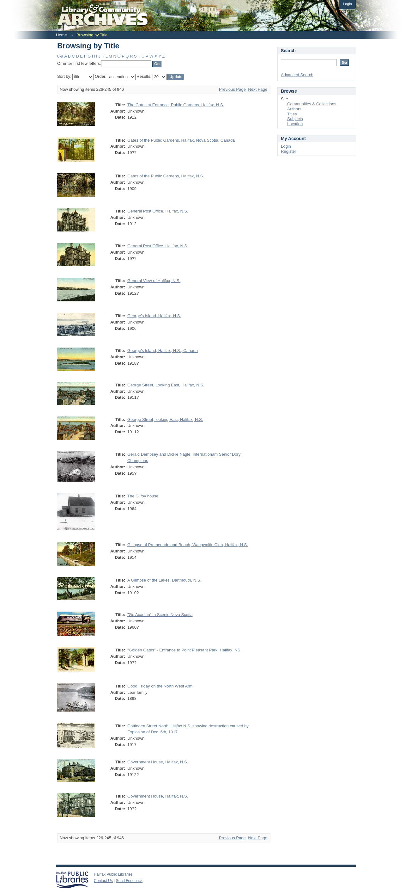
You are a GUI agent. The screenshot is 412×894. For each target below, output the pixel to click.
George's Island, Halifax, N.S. (154, 315)
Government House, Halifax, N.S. (157, 762)
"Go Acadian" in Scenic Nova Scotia (160, 614)
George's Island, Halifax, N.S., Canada (162, 350)
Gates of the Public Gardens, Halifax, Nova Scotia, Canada (181, 140)
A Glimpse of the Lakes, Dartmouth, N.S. (164, 580)
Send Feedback (129, 881)
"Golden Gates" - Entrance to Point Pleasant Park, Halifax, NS (183, 650)
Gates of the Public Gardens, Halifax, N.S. (165, 176)
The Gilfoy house (142, 496)
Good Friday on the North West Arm (159, 686)
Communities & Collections (311, 104)
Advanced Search (297, 74)
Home (61, 35)
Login (347, 4)
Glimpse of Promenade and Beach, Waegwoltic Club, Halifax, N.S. (187, 544)
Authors (294, 109)
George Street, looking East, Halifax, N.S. (165, 419)
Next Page (257, 89)
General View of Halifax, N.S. (153, 280)
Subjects (295, 118)
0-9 (60, 56)
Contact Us (103, 881)
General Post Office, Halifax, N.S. (157, 211)
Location (295, 123)
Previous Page (232, 89)
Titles (292, 114)
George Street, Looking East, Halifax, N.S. (165, 385)
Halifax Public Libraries (113, 874)
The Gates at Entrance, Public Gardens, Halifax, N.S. (175, 104)
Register (288, 151)
